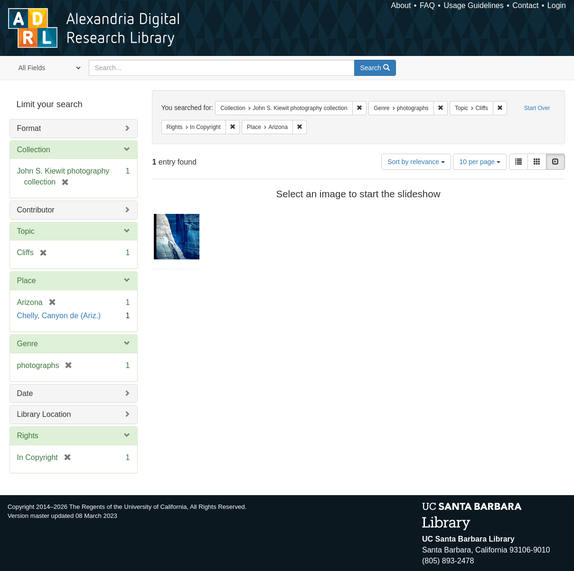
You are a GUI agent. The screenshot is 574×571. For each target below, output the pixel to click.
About (401, 5)
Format (29, 128)
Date (25, 393)
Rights (27, 436)
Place (26, 280)
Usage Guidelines (473, 5)
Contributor (36, 210)
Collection (33, 150)
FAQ (427, 5)
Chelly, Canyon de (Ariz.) (59, 316)
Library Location (44, 414)
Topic (26, 231)
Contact (525, 5)
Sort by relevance (416, 162)
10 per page (479, 162)
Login (556, 5)
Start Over (537, 108)
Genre (27, 344)
